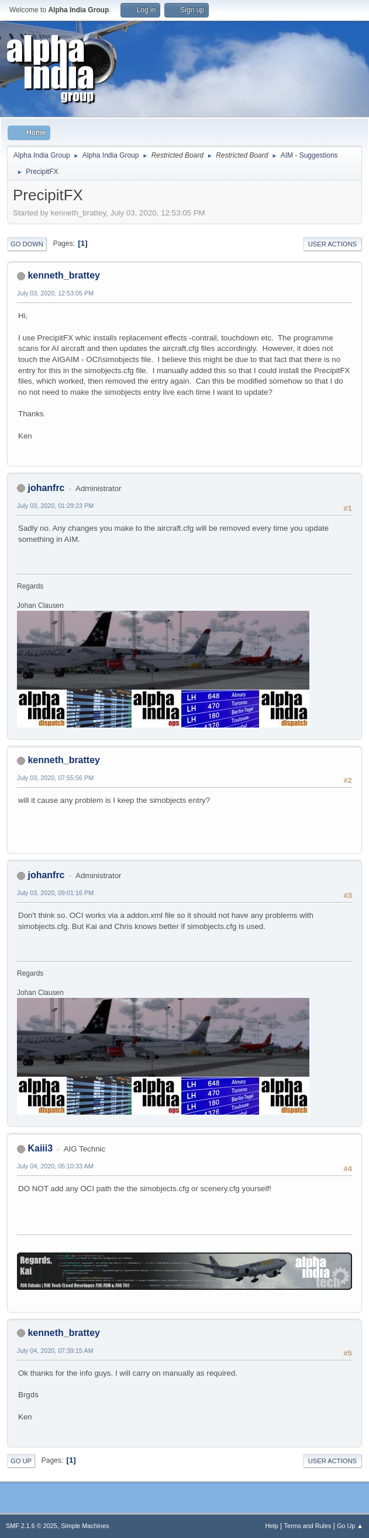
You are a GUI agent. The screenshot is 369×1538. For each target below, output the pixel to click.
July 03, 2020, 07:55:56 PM (55, 777)
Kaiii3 (40, 1148)
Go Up (21, 1460)
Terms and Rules (308, 1525)
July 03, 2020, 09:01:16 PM (55, 892)
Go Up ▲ (350, 1525)
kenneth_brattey (63, 275)
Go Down (27, 244)
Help (271, 1525)
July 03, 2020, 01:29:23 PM (55, 505)
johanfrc (45, 488)
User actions (332, 244)
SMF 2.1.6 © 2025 (31, 1525)
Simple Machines (85, 1525)
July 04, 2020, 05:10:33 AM (55, 1166)
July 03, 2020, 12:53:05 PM (55, 293)
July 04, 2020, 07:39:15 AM (55, 1350)
